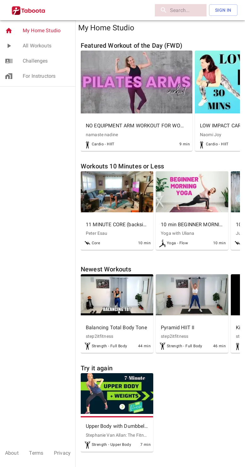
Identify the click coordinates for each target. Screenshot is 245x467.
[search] (181, 10)
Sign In (223, 10)
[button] (37, 30)
